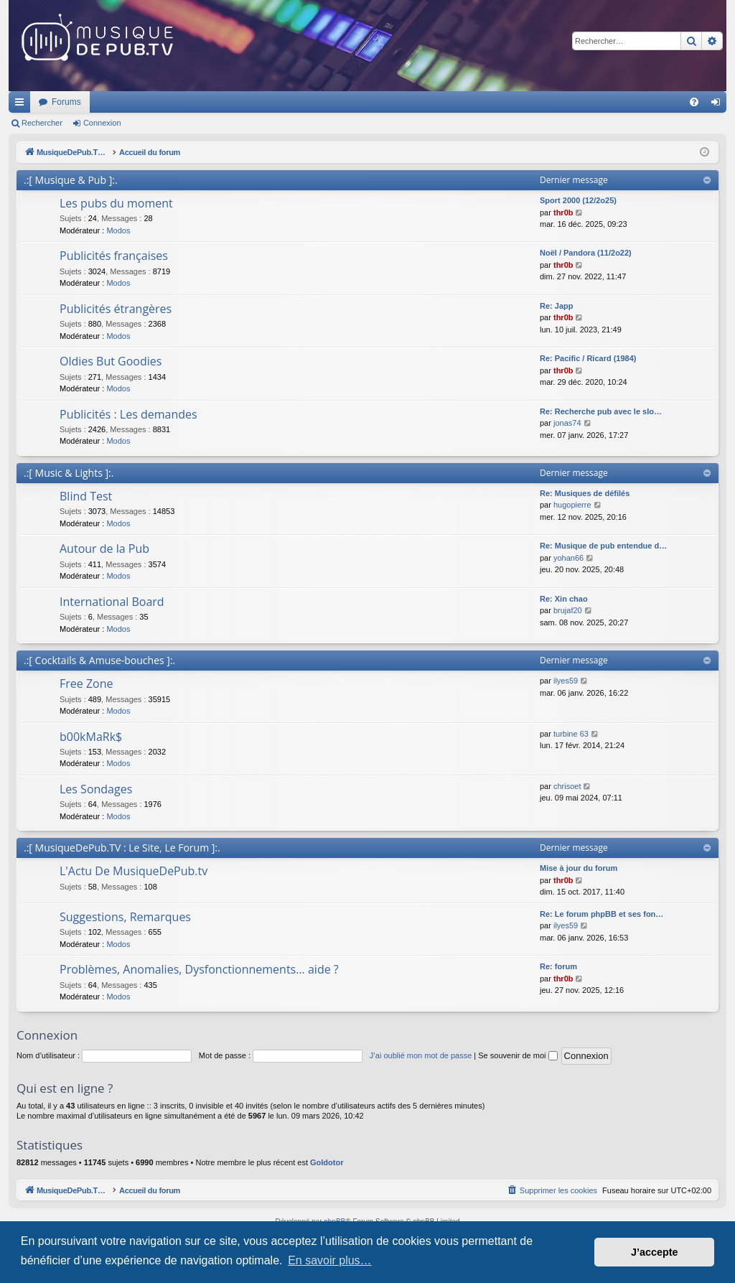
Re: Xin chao (564, 598)
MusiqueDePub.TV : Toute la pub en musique (125, 102)
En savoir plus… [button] (330, 1260)
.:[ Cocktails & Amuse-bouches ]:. (99, 660)
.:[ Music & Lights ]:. (68, 473)
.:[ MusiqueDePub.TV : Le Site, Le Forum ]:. (122, 847)
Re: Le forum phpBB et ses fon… (601, 914)
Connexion (102, 122)
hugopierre (572, 504)
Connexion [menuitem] (718, 105)
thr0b (563, 212)
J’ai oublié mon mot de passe (421, 1055)
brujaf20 (567, 610)
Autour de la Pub (104, 548)
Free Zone (86, 683)
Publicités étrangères (116, 309)
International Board (112, 602)
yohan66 (568, 558)
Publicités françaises (114, 255)
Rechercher (42, 122)
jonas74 (567, 423)
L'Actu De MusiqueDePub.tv (133, 871)
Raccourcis (22, 105)
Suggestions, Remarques (125, 917)
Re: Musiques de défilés (584, 493)
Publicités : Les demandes (128, 414)
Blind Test (86, 496)
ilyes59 (565, 680)
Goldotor (326, 1162)
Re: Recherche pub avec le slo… (601, 411)
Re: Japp (556, 306)
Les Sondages (96, 789)
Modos (118, 230)
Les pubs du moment (116, 203)
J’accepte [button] (654, 1252)
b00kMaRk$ (91, 737)
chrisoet (567, 786)
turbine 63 (571, 733)
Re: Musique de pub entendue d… (603, 545)
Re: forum (558, 966)
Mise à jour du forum (578, 868)
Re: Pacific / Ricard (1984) (588, 358)
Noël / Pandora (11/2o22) (586, 252)
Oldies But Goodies (110, 361)
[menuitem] (694, 102)
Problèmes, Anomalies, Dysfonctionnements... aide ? (199, 969)
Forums (256, 102)
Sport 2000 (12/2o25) (578, 200)
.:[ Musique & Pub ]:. (71, 180)
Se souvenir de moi (517, 1055)
